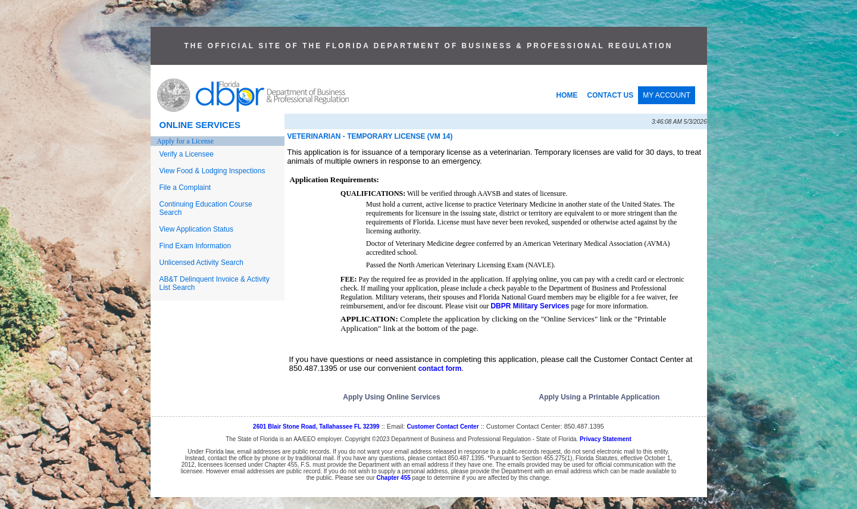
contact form (440, 368)
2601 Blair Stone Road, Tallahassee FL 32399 (316, 426)
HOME (567, 95)
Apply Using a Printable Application (599, 397)
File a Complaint (185, 187)
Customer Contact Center (442, 426)
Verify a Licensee (186, 154)
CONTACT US (610, 95)
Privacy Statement (605, 439)
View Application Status (196, 229)
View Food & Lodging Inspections (212, 171)
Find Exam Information (195, 246)
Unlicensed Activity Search (201, 262)
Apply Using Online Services (391, 397)
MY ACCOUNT (666, 95)
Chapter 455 (394, 477)
